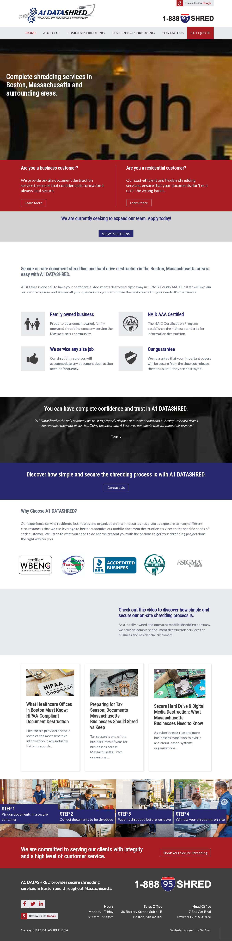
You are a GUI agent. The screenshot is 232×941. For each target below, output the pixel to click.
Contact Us (173, 33)
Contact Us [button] (116, 487)
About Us (51, 33)
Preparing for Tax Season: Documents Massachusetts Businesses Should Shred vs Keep (114, 716)
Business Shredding (86, 33)
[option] (116, 422)
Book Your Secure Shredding (185, 853)
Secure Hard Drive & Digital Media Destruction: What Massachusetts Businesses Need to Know (179, 714)
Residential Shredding (133, 33)
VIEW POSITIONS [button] (116, 234)
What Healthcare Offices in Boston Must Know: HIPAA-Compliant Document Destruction (49, 712)
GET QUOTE (200, 33)
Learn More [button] (33, 203)
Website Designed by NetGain (190, 930)
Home (31, 33)
